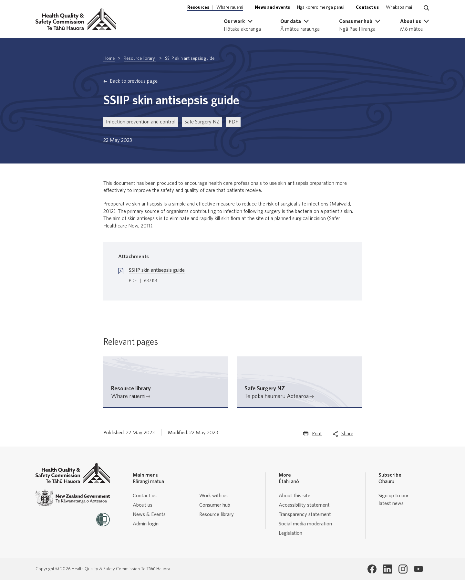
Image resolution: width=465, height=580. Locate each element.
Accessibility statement (304, 505)
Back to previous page (134, 81)
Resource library (140, 58)
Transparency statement (305, 514)
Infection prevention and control (140, 121)
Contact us (145, 495)
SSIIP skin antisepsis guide (157, 270)
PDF (233, 121)
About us (142, 505)
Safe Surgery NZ (202, 121)
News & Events (149, 514)
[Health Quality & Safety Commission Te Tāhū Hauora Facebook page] (372, 569)
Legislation (290, 533)
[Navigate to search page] (426, 8)
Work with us (213, 495)
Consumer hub (214, 505)
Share (347, 435)
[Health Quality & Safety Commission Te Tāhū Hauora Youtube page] (418, 569)
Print (317, 435)
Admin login (146, 523)
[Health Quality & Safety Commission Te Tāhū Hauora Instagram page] (403, 569)
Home (109, 58)
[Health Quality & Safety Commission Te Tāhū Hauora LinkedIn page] (387, 569)
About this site (294, 495)
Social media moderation (305, 523)
